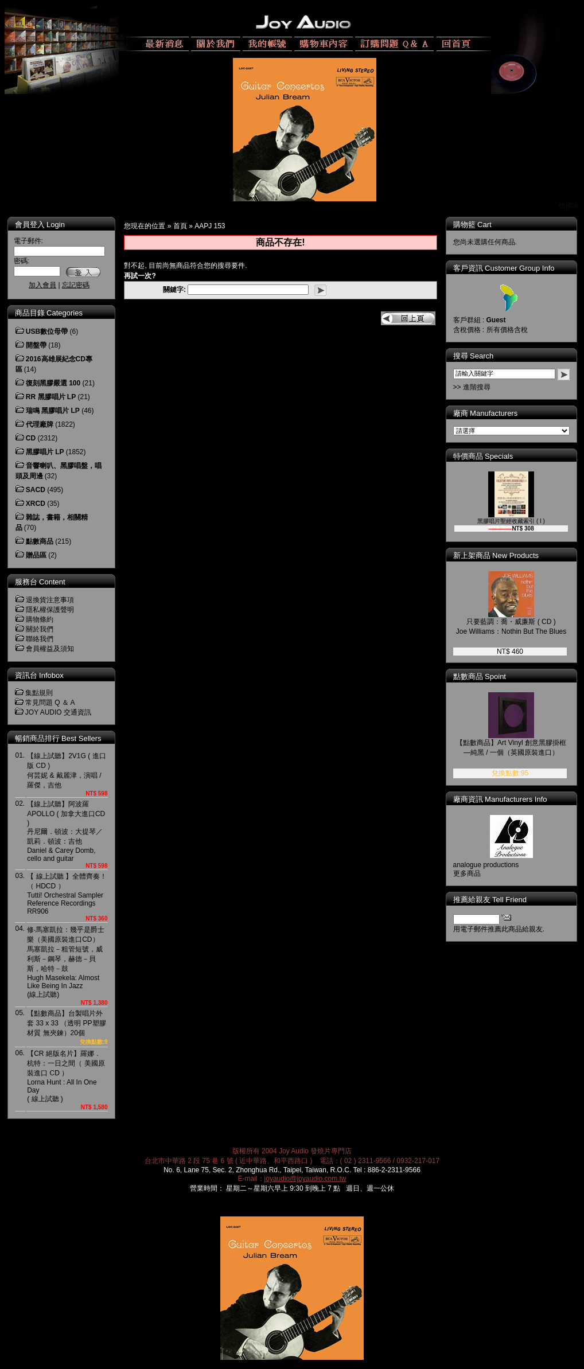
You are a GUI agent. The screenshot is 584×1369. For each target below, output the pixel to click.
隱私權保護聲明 (50, 610)
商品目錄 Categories (49, 313)
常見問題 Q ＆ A (50, 703)
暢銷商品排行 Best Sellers (58, 738)
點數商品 (39, 541)
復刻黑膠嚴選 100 (53, 383)
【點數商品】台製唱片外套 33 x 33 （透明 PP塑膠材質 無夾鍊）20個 (66, 1023)
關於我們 (39, 629)
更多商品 (475, 873)
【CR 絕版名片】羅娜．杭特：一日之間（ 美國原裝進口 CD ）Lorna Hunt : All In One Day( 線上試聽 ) (65, 1076)
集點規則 (39, 693)
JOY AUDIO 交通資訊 (58, 712)
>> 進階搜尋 (480, 387)
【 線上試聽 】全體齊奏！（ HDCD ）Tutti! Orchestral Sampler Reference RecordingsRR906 (67, 893)
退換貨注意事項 (50, 600)
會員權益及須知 (50, 649)
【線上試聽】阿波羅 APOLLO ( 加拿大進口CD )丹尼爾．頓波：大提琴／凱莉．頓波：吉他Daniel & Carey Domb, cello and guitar (66, 831)
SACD (35, 490)
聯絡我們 (39, 639)
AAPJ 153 (209, 226)
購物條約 (39, 619)
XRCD (35, 504)
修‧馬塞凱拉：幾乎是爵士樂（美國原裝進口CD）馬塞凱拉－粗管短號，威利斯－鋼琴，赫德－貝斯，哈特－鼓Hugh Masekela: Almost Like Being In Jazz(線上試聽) (65, 962)
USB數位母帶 (47, 331)
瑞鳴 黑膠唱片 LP (53, 411)
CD (31, 438)
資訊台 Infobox (39, 675)
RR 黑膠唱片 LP (51, 397)
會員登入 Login (40, 224)
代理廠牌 (39, 424)
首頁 (180, 226)
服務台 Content (40, 582)
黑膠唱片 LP (45, 452)
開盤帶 (36, 345)
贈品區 (36, 555)
